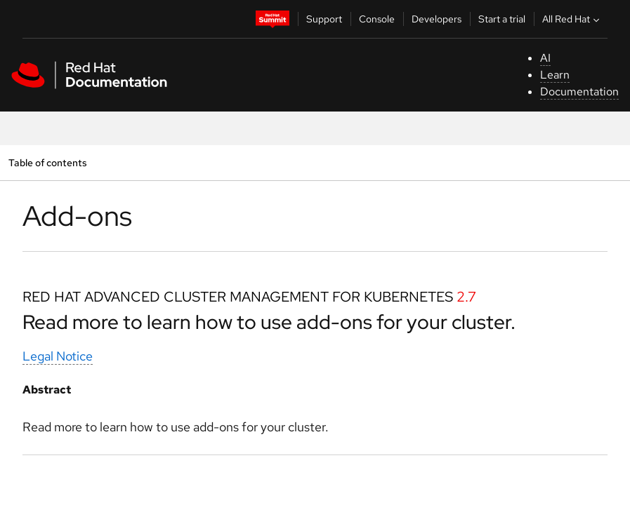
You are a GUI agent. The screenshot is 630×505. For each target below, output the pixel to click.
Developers (436, 19)
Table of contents (47, 162)
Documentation (579, 91)
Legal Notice (57, 356)
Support (324, 19)
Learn (555, 74)
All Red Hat (572, 19)
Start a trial (501, 19)
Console (377, 19)
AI (545, 57)
